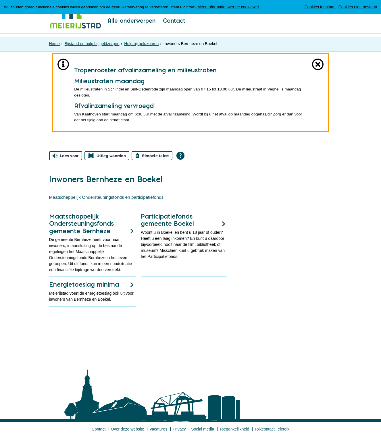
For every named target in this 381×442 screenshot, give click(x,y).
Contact (175, 29)
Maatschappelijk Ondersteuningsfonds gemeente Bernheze (81, 229)
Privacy (179, 435)
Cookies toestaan (319, 7)
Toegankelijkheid (235, 435)
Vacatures (158, 435)
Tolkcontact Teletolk (272, 435)
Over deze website (127, 435)
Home (54, 42)
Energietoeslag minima (84, 290)
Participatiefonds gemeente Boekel (167, 225)
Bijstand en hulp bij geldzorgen (92, 42)
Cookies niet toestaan (357, 7)
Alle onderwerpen (131, 29)
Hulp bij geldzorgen (141, 42)
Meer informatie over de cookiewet (232, 7)
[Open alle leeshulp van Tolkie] (180, 160)
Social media (202, 435)
